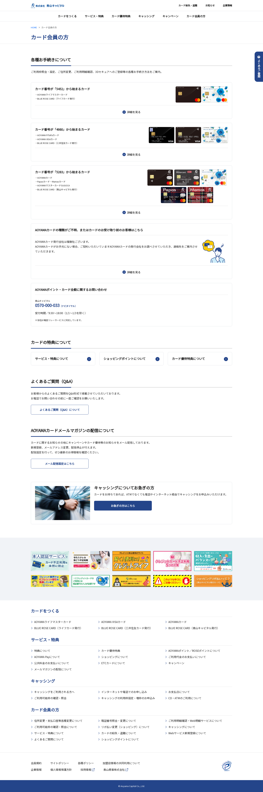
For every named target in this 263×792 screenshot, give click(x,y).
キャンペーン (170, 16)
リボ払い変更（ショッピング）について (125, 727)
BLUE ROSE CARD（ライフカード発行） (58, 628)
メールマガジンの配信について (53, 669)
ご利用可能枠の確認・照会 (50, 698)
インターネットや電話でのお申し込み (124, 692)
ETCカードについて (113, 663)
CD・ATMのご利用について (184, 698)
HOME (34, 27)
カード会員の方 (196, 16)
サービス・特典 (94, 16)
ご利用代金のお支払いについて (187, 657)
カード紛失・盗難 (187, 5)
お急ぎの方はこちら (123, 506)
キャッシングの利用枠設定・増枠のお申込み (128, 698)
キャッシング (146, 16)
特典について (42, 651)
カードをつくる (67, 16)
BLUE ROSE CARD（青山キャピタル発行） (194, 628)
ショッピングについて (114, 657)
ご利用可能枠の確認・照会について (55, 727)
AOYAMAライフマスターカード (52, 622)
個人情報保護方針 (61, 770)
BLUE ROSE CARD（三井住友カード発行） (126, 628)
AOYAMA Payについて (47, 657)
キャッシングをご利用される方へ (54, 692)
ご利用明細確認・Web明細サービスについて (195, 721)
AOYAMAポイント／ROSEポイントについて (194, 651)
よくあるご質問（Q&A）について (60, 410)
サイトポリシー (59, 763)
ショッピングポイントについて (120, 739)
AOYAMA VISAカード (113, 622)
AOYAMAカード (177, 622)
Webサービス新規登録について (187, 733)
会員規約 (36, 763)
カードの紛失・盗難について (118, 733)
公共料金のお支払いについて (51, 663)
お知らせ (210, 5)
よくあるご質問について (49, 739)
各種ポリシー (86, 763)
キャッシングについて (181, 727)
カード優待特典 (121, 16)
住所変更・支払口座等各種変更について (58, 721)
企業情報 (227, 5)
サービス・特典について (49, 733)
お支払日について (179, 692)
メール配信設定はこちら (59, 464)
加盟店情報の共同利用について (121, 763)
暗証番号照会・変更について (118, 721)
